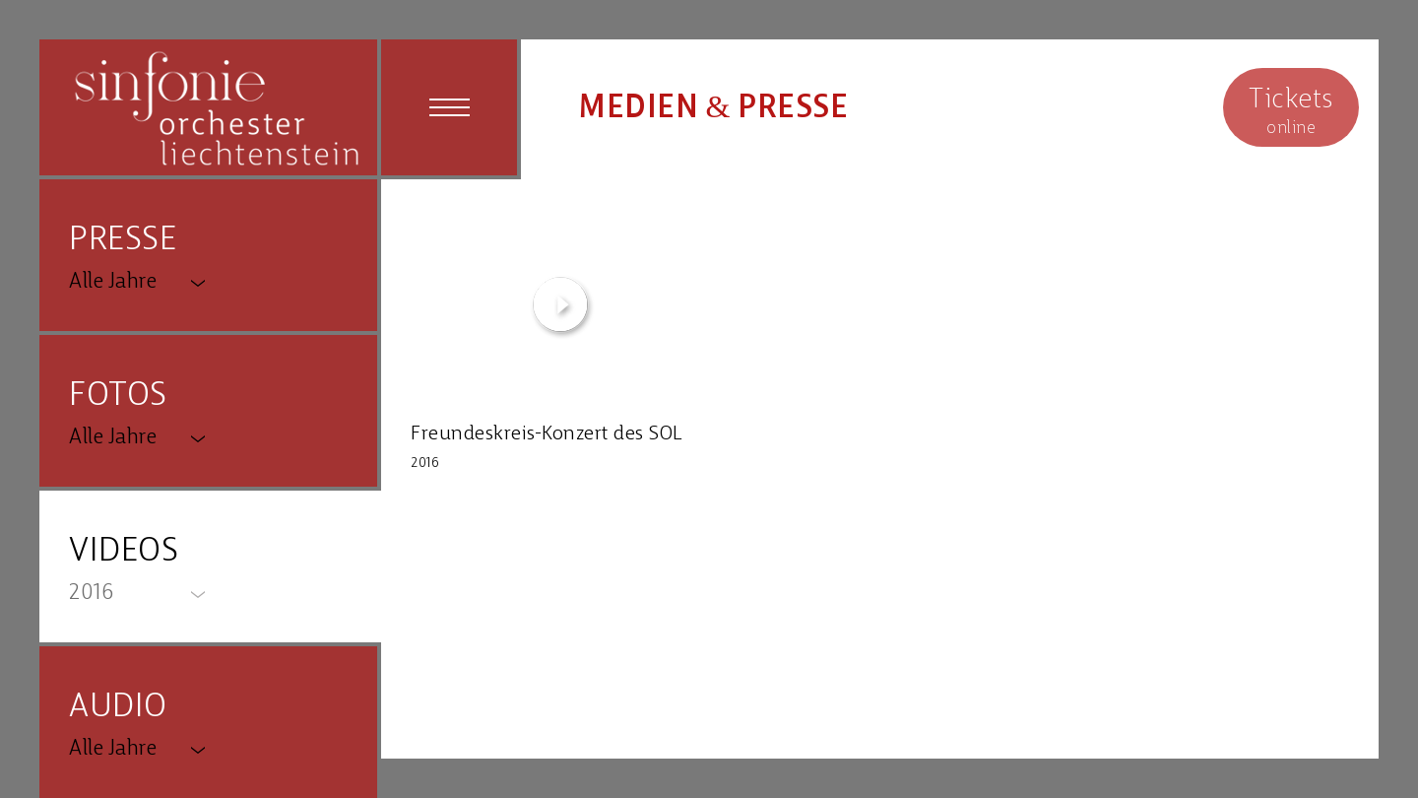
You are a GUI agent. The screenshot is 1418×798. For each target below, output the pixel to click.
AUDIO (118, 708)
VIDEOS (123, 552)
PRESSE (122, 241)
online (1291, 110)
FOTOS (118, 396)
